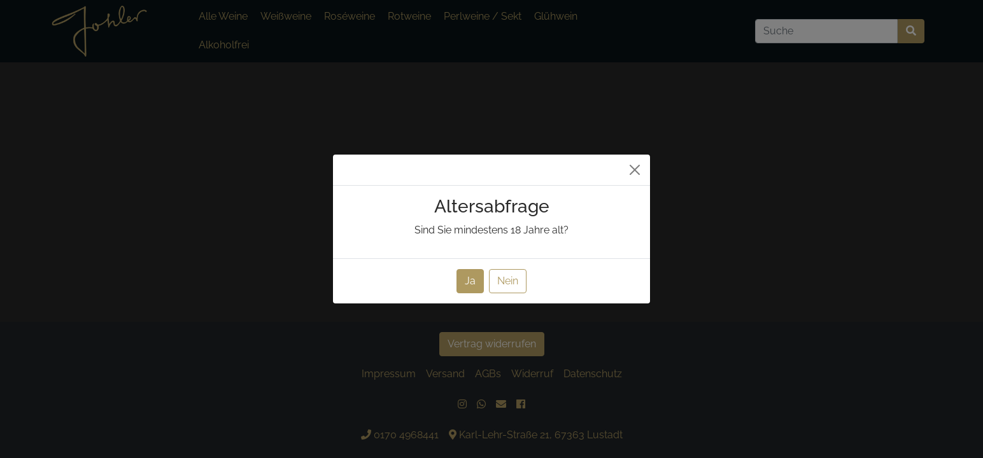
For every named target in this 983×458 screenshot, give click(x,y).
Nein (507, 281)
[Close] (635, 170)
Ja (470, 281)
